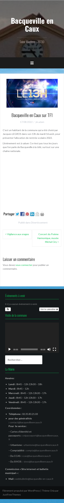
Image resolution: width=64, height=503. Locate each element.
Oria (52, 490)
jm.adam (40, 122)
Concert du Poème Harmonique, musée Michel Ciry (48, 238)
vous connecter (24, 264)
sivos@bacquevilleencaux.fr (38, 461)
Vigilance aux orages (18, 234)
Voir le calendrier (49, 309)
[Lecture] (9, 349)
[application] (32, 338)
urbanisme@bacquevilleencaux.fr (41, 444)
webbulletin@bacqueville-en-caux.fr (34, 478)
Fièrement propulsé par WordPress (21, 490)
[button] (8, 309)
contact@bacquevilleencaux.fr (26, 422)
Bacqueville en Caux (32, 24)
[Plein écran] (54, 349)
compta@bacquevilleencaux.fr (42, 450)
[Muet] (49, 349)
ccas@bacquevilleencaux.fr (36, 455)
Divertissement (39, 222)
